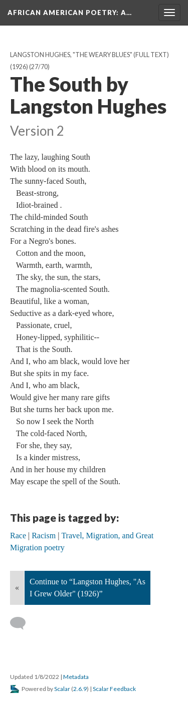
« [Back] (17, 587)
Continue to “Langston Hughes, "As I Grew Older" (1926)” (87, 587)
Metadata (76, 676)
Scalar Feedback (114, 688)
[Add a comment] (22, 623)
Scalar (62, 688)
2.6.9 (80, 688)
